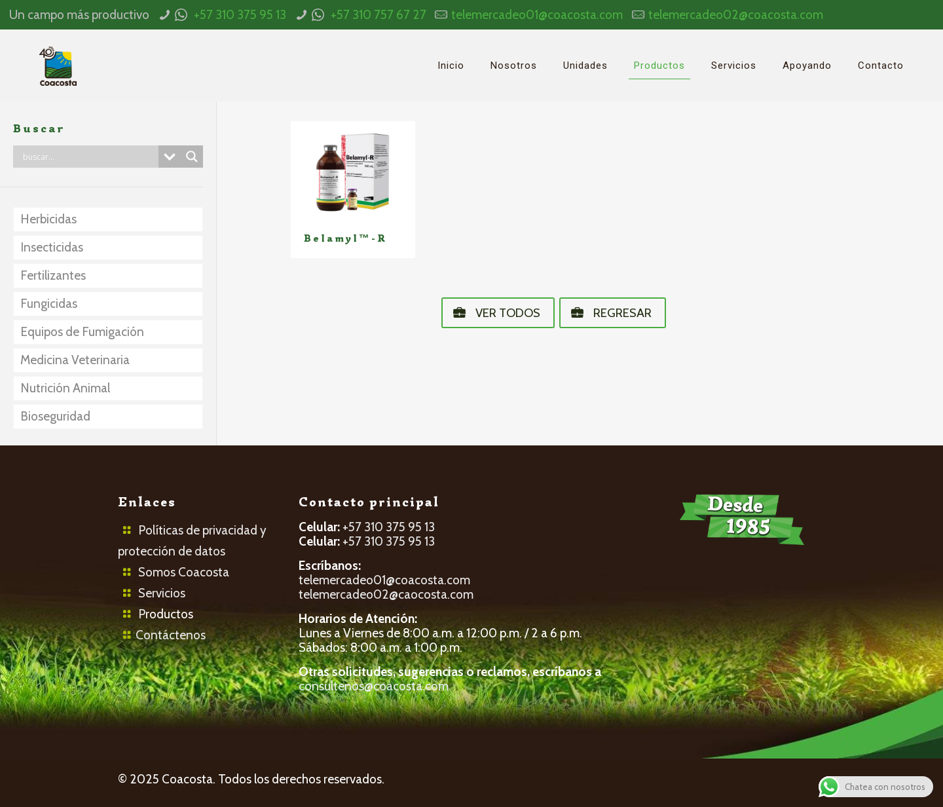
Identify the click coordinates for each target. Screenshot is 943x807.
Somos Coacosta (183, 572)
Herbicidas (48, 219)
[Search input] (89, 156)
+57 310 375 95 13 (240, 14)
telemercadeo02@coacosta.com (735, 14)
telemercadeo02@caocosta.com (386, 594)
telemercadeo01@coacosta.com (537, 14)
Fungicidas (48, 303)
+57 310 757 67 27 (378, 14)
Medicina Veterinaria (75, 359)
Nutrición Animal (65, 388)
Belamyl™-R (345, 238)
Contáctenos (171, 635)
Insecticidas (51, 247)
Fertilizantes (53, 275)
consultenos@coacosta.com (374, 686)
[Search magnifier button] (192, 156)
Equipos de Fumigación (82, 331)
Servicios (161, 593)
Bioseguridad (55, 416)
